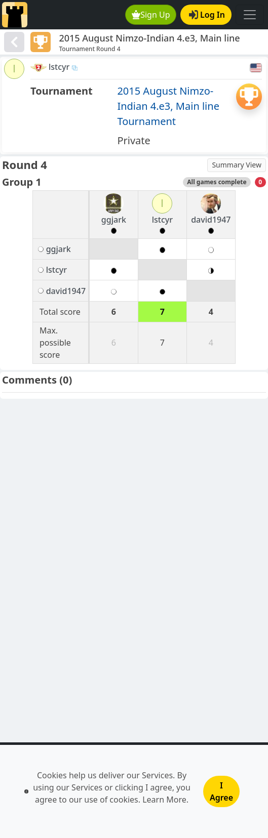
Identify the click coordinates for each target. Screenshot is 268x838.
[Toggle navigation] (250, 15)
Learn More (164, 799)
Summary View (236, 165)
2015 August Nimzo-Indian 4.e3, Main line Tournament (168, 106)
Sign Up (151, 14)
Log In (207, 14)
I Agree (221, 791)
